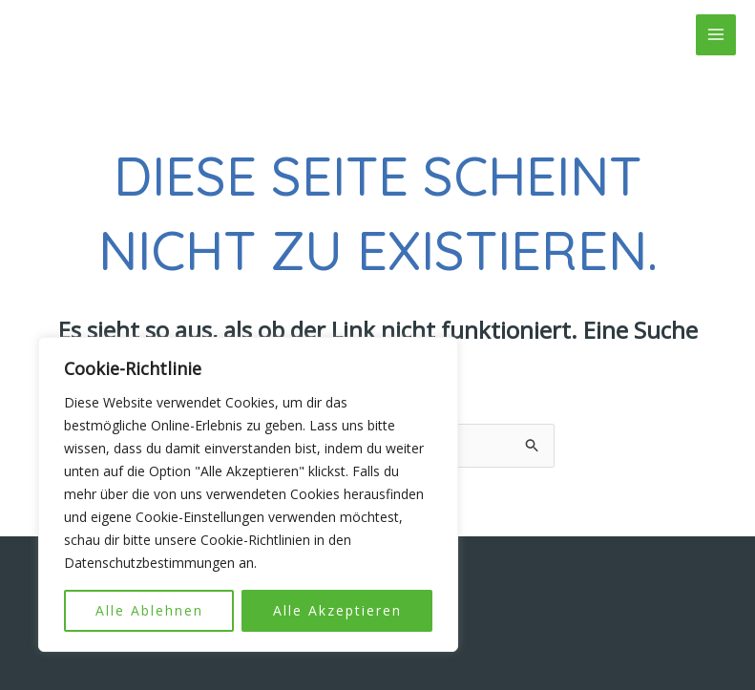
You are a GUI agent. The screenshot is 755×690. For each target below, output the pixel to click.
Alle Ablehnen (149, 610)
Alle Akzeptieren (337, 610)
